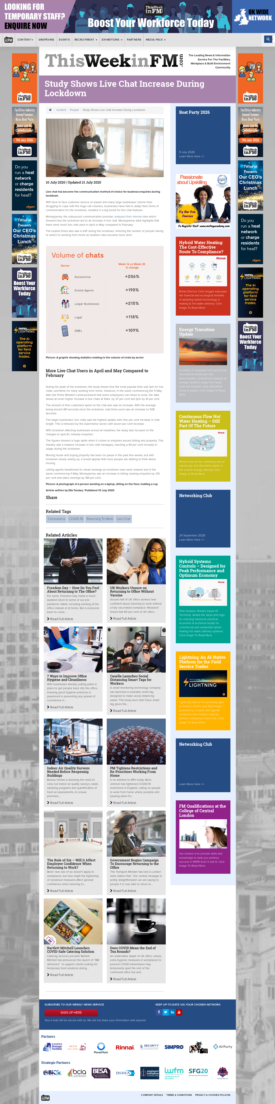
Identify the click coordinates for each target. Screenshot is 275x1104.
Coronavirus (56, 519)
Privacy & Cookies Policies (212, 1095)
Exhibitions (112, 39)
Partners (134, 39)
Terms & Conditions (179, 1095)
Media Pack (156, 39)
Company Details (152, 1095)
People (74, 110)
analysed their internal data (131, 216)
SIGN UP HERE (71, 1013)
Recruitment (86, 39)
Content (25, 39)
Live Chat (123, 519)
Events (64, 39)
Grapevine (46, 39)
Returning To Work (100, 519)
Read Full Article (60, 619)
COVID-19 (76, 519)
